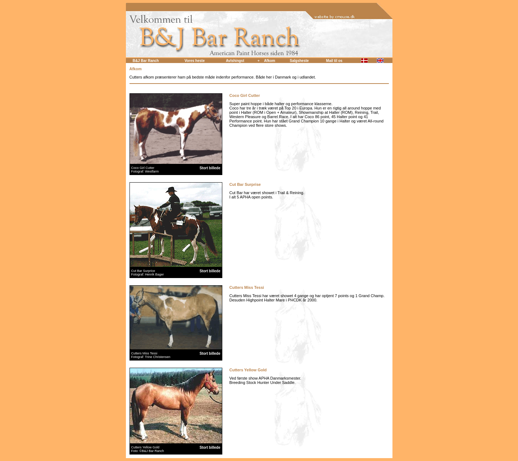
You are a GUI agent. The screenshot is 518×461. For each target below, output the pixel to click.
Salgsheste (299, 61)
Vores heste (195, 61)
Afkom (269, 61)
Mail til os (334, 61)
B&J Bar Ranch (146, 61)
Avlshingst (235, 61)
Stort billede (210, 168)
